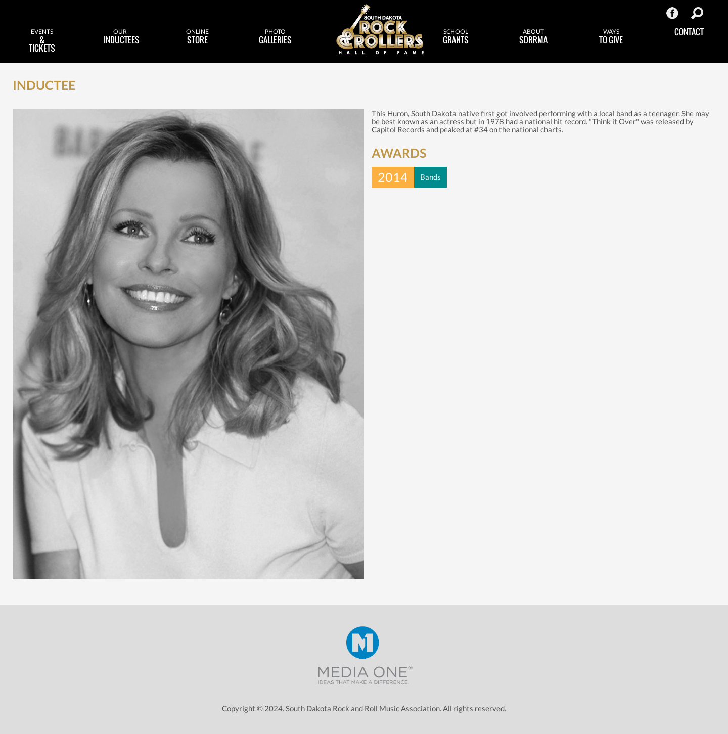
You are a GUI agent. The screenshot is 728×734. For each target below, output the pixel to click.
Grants (456, 37)
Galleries (275, 37)
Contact (689, 32)
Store (197, 37)
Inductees (122, 37)
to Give (611, 37)
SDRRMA (534, 37)
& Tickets (42, 41)
